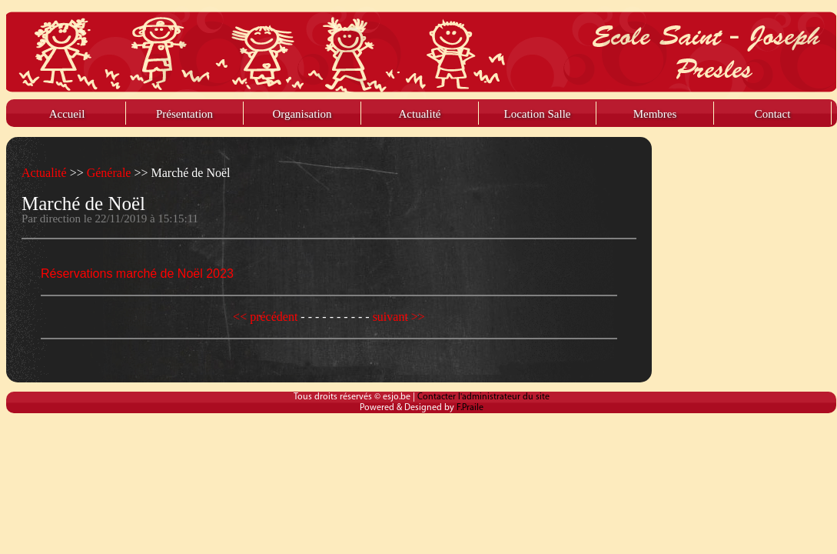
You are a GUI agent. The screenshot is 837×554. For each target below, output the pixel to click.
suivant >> (399, 316)
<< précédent (267, 316)
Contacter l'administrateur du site (483, 397)
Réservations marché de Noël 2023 (137, 273)
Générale (111, 172)
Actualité (46, 172)
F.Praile (470, 407)
